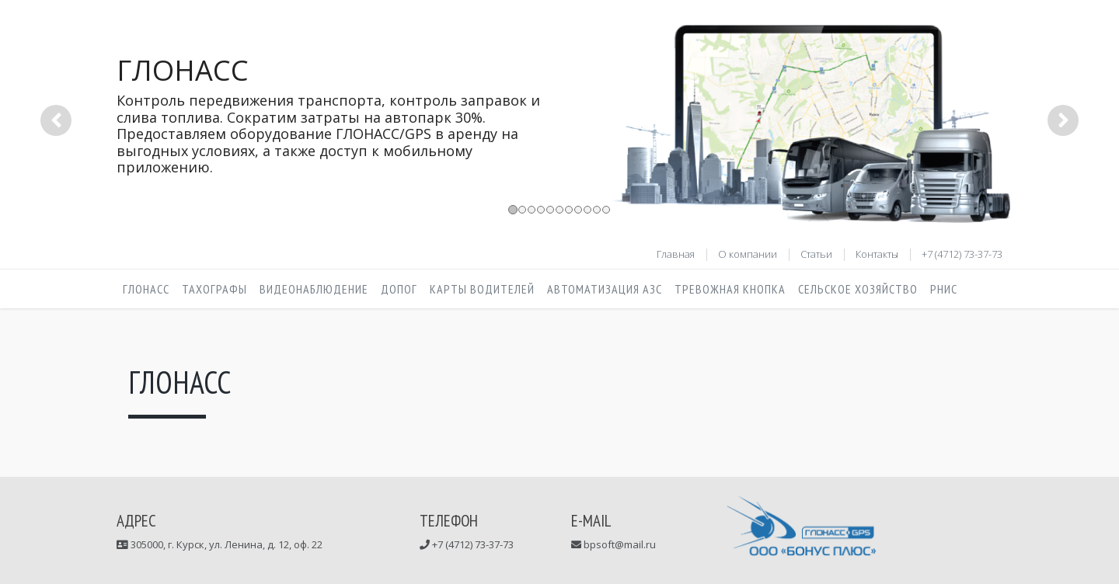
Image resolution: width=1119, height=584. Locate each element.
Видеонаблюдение (314, 289)
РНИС (943, 289)
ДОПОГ (399, 289)
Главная (676, 254)
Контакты (877, 254)
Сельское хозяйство (858, 289)
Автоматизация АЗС (604, 289)
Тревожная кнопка (730, 289)
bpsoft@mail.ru (618, 544)
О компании (747, 254)
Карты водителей (482, 289)
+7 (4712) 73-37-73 (962, 254)
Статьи (816, 254)
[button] (56, 173)
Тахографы (214, 289)
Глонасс (146, 289)
